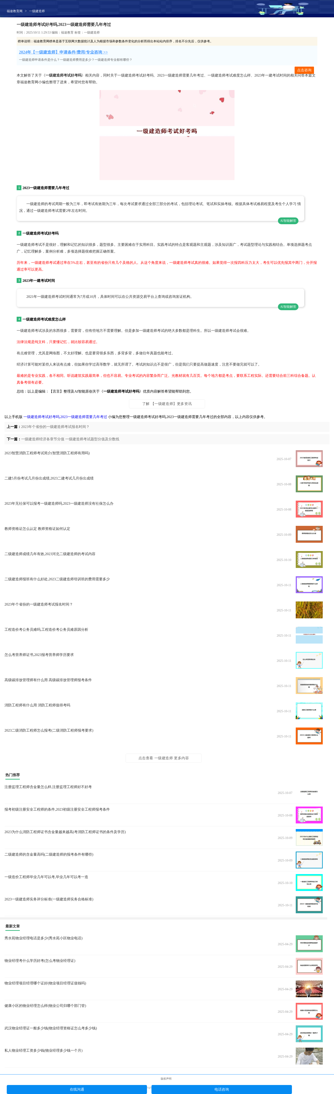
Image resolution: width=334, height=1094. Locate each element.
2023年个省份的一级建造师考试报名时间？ (55, 427)
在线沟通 (77, 1089)
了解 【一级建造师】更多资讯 (167, 404)
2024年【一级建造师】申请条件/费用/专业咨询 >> (63, 52)
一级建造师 (37, 11)
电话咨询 (221, 1089)
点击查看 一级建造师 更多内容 (163, 758)
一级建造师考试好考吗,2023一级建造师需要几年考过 (65, 417)
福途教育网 (15, 11)
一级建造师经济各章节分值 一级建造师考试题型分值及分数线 (70, 439)
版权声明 (166, 1078)
